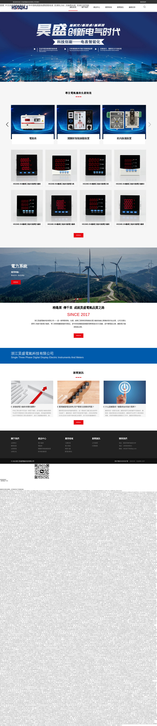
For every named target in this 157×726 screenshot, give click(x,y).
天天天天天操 (60, 660)
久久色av (154, 529)
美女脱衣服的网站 (102, 538)
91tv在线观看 (57, 575)
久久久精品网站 (73, 668)
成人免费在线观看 (49, 566)
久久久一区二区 (133, 562)
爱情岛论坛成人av (50, 638)
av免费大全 (89, 623)
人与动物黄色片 (36, 539)
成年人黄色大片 (35, 532)
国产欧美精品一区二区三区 (88, 528)
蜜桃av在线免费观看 (40, 542)
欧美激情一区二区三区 (139, 636)
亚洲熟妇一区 (62, 523)
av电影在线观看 (73, 576)
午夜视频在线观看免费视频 (101, 646)
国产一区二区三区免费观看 (116, 500)
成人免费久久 (145, 539)
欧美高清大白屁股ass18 (127, 492)
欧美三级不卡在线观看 (27, 656)
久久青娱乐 (12, 550)
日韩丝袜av (107, 725)
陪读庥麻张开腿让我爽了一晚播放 (20, 670)
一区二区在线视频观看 (141, 555)
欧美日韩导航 (25, 612)
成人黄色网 (106, 549)
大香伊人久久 (87, 555)
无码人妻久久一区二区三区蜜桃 (50, 570)
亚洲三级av (79, 515)
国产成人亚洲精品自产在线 (102, 590)
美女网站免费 (35, 646)
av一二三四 (108, 495)
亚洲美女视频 (46, 612)
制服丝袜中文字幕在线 (5, 492)
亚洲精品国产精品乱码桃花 (117, 606)
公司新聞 (95, 443)
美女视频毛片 (32, 529)
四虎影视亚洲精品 (36, 506)
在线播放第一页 (46, 689)
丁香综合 (61, 506)
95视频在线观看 (142, 708)
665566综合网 (116, 509)
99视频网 (80, 500)
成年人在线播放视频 (128, 529)
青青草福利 (61, 563)
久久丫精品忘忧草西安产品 (27, 522)
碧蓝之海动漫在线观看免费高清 (128, 723)
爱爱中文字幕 (59, 569)
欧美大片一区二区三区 (40, 668)
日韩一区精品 (35, 599)
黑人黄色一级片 (80, 606)
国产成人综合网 (16, 628)
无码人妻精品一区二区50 (148, 660)
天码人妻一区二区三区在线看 (88, 526)
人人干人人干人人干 (63, 512)
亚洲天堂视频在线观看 (125, 685)
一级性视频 (54, 553)
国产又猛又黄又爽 (38, 522)
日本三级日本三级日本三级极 (23, 596)
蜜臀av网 (147, 716)
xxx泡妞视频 (66, 508)
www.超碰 (97, 595)
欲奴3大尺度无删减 (109, 600)
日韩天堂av (28, 578)
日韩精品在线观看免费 (84, 640)
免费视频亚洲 (43, 676)
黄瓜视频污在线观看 (36, 552)
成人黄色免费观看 (119, 608)
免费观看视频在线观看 (49, 495)
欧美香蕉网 (56, 675)
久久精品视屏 (29, 620)
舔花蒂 (69, 505)
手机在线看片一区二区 (72, 635)
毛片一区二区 (14, 512)
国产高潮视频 (94, 502)
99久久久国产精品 (7, 529)
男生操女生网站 (37, 593)
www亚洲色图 (51, 586)
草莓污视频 (7, 509)
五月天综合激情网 (80, 516)
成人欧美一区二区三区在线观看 (38, 608)
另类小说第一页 (10, 532)
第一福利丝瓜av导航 (138, 583)
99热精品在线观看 (108, 583)
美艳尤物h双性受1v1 (54, 612)
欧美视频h (43, 725)
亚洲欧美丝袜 (58, 495)
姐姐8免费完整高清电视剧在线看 (91, 599)
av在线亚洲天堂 (113, 546)
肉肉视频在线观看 (81, 549)
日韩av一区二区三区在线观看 (141, 520)
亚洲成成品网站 (27, 499)
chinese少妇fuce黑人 (102, 522)
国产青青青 (125, 696)
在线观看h (133, 619)
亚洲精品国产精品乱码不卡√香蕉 (62, 526)
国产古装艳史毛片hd (79, 520)
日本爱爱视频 (63, 566)
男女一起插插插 (37, 546)
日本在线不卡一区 (5, 646)
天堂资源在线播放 (144, 609)
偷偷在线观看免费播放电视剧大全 (126, 630)
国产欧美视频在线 (109, 652)
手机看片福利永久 (27, 645)
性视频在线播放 (67, 620)
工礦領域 (68, 443)
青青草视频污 (138, 679)
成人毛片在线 (26, 638)
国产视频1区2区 (23, 576)
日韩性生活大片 (94, 522)
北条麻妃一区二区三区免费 (65, 615)
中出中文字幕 (45, 498)
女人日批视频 (111, 519)
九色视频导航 (34, 616)
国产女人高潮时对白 (95, 498)
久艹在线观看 (7, 723)
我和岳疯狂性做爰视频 (98, 583)
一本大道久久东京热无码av (115, 665)
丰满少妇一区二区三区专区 (22, 572)
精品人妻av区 (29, 682)
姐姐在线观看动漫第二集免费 (22, 518)
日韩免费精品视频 (98, 609)
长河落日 (56, 563)
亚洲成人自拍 (143, 505)
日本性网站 (10, 568)
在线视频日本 (117, 625)
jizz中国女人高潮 (57, 625)
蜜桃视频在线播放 (26, 530)
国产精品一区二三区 (42, 565)
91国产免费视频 (148, 670)
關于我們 (85, 7)
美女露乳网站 (75, 640)
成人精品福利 (89, 516)
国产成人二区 (27, 498)
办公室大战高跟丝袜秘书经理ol (24, 646)
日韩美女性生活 (50, 596)
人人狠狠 (116, 623)
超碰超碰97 (86, 503)
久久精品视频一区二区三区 (139, 513)
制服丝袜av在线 (114, 655)
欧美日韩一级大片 (54, 512)
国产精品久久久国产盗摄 (55, 520)
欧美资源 (110, 509)
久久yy (101, 549)
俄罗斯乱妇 (35, 711)
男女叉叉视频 (110, 575)
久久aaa (7, 666)
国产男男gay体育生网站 (69, 596)
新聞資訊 (120, 7)
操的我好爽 (4, 689)
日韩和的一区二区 (120, 695)
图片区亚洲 (105, 592)
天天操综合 (135, 536)
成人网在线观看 (78, 542)
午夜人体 (66, 559)
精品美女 (140, 669)
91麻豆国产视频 (115, 495)
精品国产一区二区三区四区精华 (121, 615)
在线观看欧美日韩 (48, 663)
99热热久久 (29, 520)
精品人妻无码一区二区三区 (129, 542)
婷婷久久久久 (131, 632)
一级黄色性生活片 (34, 536)
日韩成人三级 (61, 642)
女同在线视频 (20, 668)
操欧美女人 (12, 688)
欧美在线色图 (106, 609)
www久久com (80, 599)
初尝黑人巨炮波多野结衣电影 (95, 532)
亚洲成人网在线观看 (72, 702)
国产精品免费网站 (6, 512)
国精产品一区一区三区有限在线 (121, 508)
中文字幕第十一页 (43, 562)
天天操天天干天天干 (129, 515)
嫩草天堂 (152, 576)
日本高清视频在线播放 (105, 523)
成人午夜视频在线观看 (55, 532)
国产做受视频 (146, 500)
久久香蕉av (11, 659)
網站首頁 (73, 7)
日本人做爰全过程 (14, 680)
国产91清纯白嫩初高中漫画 (104, 580)
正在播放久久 (43, 506)
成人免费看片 (13, 552)
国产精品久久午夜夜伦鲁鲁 (101, 589)
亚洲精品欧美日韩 (101, 613)
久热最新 (140, 565)
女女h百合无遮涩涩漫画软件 (146, 570)
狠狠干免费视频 (142, 525)
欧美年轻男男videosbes (84, 600)
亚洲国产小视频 (117, 575)
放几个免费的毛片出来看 (58, 559)
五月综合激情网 (125, 605)
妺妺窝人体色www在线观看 (110, 593)
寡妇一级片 (39, 555)
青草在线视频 (41, 516)
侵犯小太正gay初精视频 (79, 539)
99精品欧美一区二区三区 (19, 553)
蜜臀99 (142, 633)
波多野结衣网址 (137, 635)
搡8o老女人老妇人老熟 (74, 603)
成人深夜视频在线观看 (39, 503)
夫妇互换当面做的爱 (26, 535)
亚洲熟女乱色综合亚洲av (100, 579)
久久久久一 (120, 568)
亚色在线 (78, 630)
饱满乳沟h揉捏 (136, 649)
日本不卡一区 (38, 638)
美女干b (117, 578)
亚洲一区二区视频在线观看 (30, 492)
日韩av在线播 (34, 516)
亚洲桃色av (145, 558)
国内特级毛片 (113, 512)
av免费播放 (64, 608)
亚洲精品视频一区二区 (72, 626)
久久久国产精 (28, 532)
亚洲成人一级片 (135, 538)
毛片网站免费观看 (114, 576)
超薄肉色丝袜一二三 (97, 540)
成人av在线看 (133, 603)
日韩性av (71, 543)
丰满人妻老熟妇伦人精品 (123, 539)
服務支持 (132, 7)
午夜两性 (88, 632)
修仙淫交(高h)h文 (55, 505)
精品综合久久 (137, 702)
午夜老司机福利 (65, 708)
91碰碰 (28, 605)
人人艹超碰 (60, 573)
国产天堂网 (132, 578)
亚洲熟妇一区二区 (42, 600)
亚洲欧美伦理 (52, 623)
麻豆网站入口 (79, 553)
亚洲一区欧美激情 (53, 510)
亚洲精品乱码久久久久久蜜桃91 (90, 616)
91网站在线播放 (149, 502)
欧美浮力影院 (121, 562)
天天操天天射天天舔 (109, 558)
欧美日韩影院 (64, 493)
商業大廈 (68, 449)
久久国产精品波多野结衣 (35, 568)
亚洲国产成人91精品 (6, 598)
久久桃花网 (137, 609)
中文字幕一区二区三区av (102, 619)
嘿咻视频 (29, 502)
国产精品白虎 (60, 515)
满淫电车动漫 (14, 496)
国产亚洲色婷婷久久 (68, 600)
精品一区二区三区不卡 (45, 692)
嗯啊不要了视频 (13, 579)
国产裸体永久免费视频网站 (83, 525)
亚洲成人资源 (58, 558)
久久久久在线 (72, 508)
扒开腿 (71, 495)
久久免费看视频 (117, 550)
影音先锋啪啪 (83, 669)
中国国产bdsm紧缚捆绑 (72, 682)
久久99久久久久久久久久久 (149, 599)
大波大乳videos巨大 (119, 533)
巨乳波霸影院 (125, 575)
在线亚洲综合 (15, 615)
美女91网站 (58, 722)
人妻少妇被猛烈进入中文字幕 (106, 688)
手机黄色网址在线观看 (85, 506)
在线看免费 (142, 502)
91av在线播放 (29, 513)
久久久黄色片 (94, 518)
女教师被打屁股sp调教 (27, 676)
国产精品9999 (84, 698)
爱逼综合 (19, 618)
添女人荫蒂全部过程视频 (73, 643)
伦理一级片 (119, 512)
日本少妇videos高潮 (134, 643)
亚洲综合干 (119, 590)
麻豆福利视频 (47, 505)
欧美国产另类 (50, 506)
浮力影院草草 (108, 610)
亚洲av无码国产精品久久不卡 (91, 519)
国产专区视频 (85, 538)
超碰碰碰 (75, 649)
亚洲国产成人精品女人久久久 (37, 566)
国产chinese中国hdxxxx (68, 573)
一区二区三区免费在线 (137, 523)
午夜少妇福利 (94, 505)
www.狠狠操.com (4, 505)
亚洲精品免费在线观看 (24, 586)
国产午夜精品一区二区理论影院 (147, 582)
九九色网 (32, 638)
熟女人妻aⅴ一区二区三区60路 (21, 523)
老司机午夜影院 (53, 669)
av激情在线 (64, 625)
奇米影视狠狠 (84, 688)
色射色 (67, 668)
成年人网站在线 (110, 603)
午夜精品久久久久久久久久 (117, 515)
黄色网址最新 (71, 498)
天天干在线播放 (147, 578)
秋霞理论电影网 (127, 701)
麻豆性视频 (106, 546)
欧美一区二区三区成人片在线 (93, 575)
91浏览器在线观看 (23, 583)
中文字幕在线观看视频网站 (121, 632)
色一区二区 (71, 711)
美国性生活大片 (149, 592)
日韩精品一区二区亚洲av (80, 573)
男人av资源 (43, 680)
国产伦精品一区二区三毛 (116, 496)
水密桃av (47, 503)
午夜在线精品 (82, 615)
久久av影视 (114, 660)
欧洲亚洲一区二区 (124, 509)
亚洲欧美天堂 (67, 676)
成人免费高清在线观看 (81, 548)
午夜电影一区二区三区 (91, 642)
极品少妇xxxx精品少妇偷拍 (60, 518)
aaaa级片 (35, 508)
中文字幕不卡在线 (30, 619)
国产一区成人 (96, 695)
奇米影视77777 (34, 642)
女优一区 (94, 690)
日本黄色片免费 (61, 595)
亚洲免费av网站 (81, 673)
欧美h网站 (117, 519)
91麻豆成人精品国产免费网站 (137, 559)
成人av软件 (135, 525)
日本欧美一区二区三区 (88, 542)
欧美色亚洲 (114, 528)
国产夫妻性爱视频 (75, 535)
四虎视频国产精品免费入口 (114, 518)
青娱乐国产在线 (90, 499)
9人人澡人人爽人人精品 (44, 660)
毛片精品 (106, 642)
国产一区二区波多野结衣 (134, 519)
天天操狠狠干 (66, 613)
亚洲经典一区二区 (144, 642)
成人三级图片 (113, 590)
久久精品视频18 (28, 573)
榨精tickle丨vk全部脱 (77, 528)
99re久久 (24, 649)
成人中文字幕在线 (113, 529)
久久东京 (29, 592)
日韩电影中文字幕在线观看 (52, 542)
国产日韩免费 (104, 570)
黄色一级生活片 (151, 646)
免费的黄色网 (87, 663)
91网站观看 (23, 682)
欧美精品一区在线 (139, 618)
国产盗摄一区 (103, 526)
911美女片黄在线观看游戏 (17, 723)
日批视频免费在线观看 (145, 550)
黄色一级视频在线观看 (142, 603)
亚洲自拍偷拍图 (134, 639)
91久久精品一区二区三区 (86, 566)
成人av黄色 (119, 650)
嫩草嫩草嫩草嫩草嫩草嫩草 (8, 538)
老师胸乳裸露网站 (144, 680)
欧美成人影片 (89, 549)
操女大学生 (108, 660)
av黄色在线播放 (3, 539)
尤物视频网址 (130, 693)
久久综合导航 (106, 576)
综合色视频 (86, 718)
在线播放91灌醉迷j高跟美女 (56, 522)
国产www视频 (130, 553)
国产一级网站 (18, 533)
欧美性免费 (2, 520)
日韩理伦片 (148, 513)
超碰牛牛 (91, 539)
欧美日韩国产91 (19, 503)
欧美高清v (140, 709)
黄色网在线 (106, 630)
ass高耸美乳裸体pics (96, 570)
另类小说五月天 (19, 505)
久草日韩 (9, 495)
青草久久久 (129, 669)
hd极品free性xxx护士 (72, 518)
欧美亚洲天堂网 (137, 498)
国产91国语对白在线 (146, 589)
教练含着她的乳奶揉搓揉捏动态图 (8, 619)
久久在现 (84, 609)
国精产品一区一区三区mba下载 (115, 570)
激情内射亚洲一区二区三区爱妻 (31, 679)
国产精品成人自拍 (8, 546)
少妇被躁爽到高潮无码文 (127, 719)
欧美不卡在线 (40, 505)
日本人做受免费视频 (98, 576)
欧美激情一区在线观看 (149, 546)
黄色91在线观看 (87, 570)
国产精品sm (69, 570)
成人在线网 (135, 565)
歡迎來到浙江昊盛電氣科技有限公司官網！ (26, 2)
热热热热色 (16, 540)
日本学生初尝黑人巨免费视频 (53, 493)
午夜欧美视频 (49, 579)
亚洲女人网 (120, 529)
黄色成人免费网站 (89, 705)
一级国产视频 (50, 575)
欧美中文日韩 (65, 503)
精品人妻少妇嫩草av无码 (55, 503)
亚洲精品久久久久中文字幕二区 (96, 633)
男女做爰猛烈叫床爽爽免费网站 (13, 520)
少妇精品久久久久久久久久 (95, 658)
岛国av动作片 (100, 642)
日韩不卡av (148, 629)
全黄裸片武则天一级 (66, 696)
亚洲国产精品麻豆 (9, 530)
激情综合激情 (63, 612)
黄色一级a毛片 (110, 625)
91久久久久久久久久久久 (90, 605)
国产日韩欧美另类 (55, 535)
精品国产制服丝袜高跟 (103, 665)
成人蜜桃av (82, 536)
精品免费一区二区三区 (106, 545)
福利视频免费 (65, 636)
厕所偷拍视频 (30, 649)
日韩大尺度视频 (41, 526)
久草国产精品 (72, 590)
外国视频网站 (40, 495)
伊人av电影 (138, 512)
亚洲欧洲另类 (91, 579)
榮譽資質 (14, 446)
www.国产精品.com (39, 675)
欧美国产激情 (147, 495)
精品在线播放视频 (52, 562)
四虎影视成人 (109, 568)
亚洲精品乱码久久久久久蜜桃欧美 (45, 492)
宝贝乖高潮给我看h (133, 678)
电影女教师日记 (102, 525)
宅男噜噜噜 (149, 662)
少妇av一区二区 (103, 666)
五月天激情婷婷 (65, 519)
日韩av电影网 (44, 686)
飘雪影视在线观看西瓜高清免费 (26, 549)
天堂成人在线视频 (88, 719)
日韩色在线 (78, 596)
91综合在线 (54, 725)
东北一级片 (119, 503)
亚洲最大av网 (54, 582)
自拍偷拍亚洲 (47, 655)
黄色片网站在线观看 (70, 666)
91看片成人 (39, 498)
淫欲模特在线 (9, 670)
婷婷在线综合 (12, 643)
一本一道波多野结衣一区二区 (130, 592)
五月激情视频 (113, 635)
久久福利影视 (77, 648)
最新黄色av (60, 510)
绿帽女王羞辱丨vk (123, 609)
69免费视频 (84, 552)
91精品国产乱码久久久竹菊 (62, 552)
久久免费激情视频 (24, 712)
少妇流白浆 (57, 599)
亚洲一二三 (27, 588)
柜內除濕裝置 (42, 451)
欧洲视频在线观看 (150, 566)
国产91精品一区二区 (143, 508)
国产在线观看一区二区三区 (72, 619)
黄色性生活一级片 (101, 495)
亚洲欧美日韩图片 (91, 572)
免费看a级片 (154, 573)
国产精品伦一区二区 (126, 563)
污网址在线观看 (52, 572)
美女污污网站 (146, 543)
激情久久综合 (46, 555)
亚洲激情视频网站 (63, 542)
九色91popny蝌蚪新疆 (74, 560)
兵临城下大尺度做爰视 (16, 509)
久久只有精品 (145, 512)
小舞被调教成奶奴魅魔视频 (111, 510)
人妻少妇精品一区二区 (20, 550)
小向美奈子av (114, 670)
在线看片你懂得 (153, 500)
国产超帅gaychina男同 (89, 595)
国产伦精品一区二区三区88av (49, 496)
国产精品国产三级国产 (29, 668)
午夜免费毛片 (15, 543)
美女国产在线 (28, 683)
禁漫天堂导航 (107, 556)
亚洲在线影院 (67, 506)
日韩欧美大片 (141, 639)
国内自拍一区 (79, 533)
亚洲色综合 (25, 650)
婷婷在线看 (13, 618)
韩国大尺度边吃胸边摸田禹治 (143, 715)
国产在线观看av (16, 632)
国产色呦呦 (148, 510)
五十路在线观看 (76, 680)
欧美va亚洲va (73, 563)
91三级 (12, 610)
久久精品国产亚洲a (32, 589)
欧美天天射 (36, 613)
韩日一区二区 (145, 532)
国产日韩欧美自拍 (76, 679)
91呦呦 (12, 523)
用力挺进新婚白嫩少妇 (110, 535)
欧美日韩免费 (62, 545)
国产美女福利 (82, 619)
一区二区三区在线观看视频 (9, 660)
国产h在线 (127, 562)
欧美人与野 (52, 603)
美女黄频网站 (153, 495)
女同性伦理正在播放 (141, 619)
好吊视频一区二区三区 (127, 663)
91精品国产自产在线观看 (10, 559)
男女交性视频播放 (126, 698)
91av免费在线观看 (32, 606)
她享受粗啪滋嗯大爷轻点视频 (63, 623)
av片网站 (16, 576)
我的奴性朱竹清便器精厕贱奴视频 (126, 543)
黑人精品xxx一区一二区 (27, 546)
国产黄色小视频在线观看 (48, 666)
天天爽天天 (65, 670)
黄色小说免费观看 (49, 675)
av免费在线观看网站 (44, 532)
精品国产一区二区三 (115, 532)
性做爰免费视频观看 (81, 580)
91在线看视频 (21, 666)
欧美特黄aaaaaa (99, 675)
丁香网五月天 (70, 703)
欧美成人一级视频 (145, 576)
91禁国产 (13, 686)
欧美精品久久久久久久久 (131, 623)
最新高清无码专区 (78, 579)
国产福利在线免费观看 (57, 516)
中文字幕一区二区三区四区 (146, 516)
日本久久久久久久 (30, 705)
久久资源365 (125, 646)
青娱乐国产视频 (7, 493)
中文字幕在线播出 (120, 679)
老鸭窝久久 (68, 639)
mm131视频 (127, 616)
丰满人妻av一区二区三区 (36, 580)
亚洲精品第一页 (126, 622)
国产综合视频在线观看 (70, 533)
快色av (87, 539)
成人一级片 (49, 680)
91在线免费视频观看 (138, 596)
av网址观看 (14, 599)
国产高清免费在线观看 (113, 649)
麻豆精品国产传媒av (57, 528)
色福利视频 (44, 515)
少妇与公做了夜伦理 (111, 676)
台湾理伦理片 (103, 575)
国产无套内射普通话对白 (56, 543)
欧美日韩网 (99, 683)
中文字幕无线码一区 (16, 605)
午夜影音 (144, 705)
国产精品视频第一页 (90, 686)
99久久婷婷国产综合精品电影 (127, 520)
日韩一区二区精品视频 (57, 546)
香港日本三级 (55, 545)
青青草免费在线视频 (126, 675)
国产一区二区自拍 (76, 685)
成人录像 (129, 709)
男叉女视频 (101, 563)
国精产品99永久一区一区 (128, 585)
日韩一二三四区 (70, 572)
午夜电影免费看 (143, 499)
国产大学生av (85, 712)
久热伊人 (101, 650)
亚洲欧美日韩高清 (108, 516)
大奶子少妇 (101, 552)
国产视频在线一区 (142, 503)
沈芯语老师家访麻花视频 (45, 569)
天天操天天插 (126, 716)
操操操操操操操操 (117, 492)
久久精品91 (117, 582)
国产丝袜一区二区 (20, 528)
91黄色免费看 (16, 570)
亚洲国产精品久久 (142, 535)
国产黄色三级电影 (79, 618)
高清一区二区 (123, 705)
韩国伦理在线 (124, 706)
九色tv (21, 558)
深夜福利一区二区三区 (62, 496)
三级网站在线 (151, 533)
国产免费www (151, 508)
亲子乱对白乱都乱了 (79, 562)
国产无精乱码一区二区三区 (134, 672)
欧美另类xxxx (92, 543)
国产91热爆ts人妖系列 (128, 721)
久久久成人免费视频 (52, 515)
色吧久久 (64, 682)
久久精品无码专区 (75, 545)
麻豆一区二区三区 (88, 509)
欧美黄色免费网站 (115, 556)
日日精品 (100, 519)
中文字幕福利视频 (128, 568)
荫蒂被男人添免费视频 (8, 553)
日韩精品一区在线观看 (79, 513)
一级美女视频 (37, 722)
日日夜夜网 (34, 600)
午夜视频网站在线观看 (29, 723)
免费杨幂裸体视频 (73, 503)
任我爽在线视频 (7, 543)
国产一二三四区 (11, 503)
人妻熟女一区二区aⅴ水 (9, 518)
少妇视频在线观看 (37, 545)
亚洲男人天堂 (17, 675)
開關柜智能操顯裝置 (44, 449)
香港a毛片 (100, 636)
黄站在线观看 (93, 582)
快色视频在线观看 (77, 585)
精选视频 (21, 679)
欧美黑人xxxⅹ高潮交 (85, 648)
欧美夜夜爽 (117, 723)
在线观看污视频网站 (63, 706)
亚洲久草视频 (90, 559)
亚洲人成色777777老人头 (63, 590)
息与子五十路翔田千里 (82, 702)
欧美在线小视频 (53, 498)
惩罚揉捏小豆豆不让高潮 (109, 578)
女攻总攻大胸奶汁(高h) (118, 658)
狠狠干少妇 (86, 510)
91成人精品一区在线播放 (25, 695)
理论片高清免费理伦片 (112, 565)
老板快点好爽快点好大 (95, 643)
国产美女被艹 (95, 713)
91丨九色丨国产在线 (147, 692)
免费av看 (29, 552)
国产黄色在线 (126, 540)
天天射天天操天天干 (151, 503)
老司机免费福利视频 (115, 520)
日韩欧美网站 (135, 533)
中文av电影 (124, 692)
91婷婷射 (142, 616)
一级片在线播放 (140, 518)
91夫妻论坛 (7, 513)
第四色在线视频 (132, 646)
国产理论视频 (87, 505)
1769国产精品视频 (91, 706)
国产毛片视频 (113, 650)
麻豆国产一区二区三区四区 (141, 586)
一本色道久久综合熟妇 (54, 639)
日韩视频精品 (12, 656)
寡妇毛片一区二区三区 (133, 499)
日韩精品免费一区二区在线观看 (115, 493)
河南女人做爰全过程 (11, 665)
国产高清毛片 (77, 586)
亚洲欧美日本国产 (153, 645)
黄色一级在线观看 (125, 532)
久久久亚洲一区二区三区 (70, 515)
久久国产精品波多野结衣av (79, 496)
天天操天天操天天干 (77, 540)
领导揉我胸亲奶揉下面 (134, 509)
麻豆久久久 (127, 633)
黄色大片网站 (31, 496)
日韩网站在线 (51, 599)
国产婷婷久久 (112, 679)
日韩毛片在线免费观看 (148, 565)
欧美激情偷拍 (150, 656)
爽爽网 (23, 555)
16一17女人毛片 (104, 493)
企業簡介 (14, 443)
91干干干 (59, 572)
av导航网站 (84, 670)
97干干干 (97, 659)
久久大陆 (138, 569)
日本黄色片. (94, 655)
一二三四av (110, 566)
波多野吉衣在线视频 (100, 528)
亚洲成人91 (18, 623)
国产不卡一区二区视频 (52, 676)
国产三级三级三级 (59, 712)
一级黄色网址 (108, 638)
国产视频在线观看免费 (92, 573)
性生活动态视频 (128, 525)
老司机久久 (39, 583)
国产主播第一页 (132, 715)
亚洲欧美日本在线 (121, 528)
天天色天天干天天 (148, 542)
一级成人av (135, 695)
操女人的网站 (80, 522)
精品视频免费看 (132, 518)
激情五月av (124, 503)
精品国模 (109, 579)
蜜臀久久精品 (74, 582)
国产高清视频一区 (18, 658)
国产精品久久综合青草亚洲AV (47, 652)
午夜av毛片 (140, 718)
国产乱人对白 (100, 516)
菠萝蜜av (132, 605)
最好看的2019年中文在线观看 (138, 613)
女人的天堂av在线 (56, 602)
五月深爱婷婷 (66, 548)
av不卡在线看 (12, 602)
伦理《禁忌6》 (87, 520)
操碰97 (61, 525)
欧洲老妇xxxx (101, 615)
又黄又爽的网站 (112, 619)
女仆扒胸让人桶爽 (132, 580)
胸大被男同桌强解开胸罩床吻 (78, 546)
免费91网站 (105, 663)
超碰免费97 (149, 705)
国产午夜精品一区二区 (112, 562)
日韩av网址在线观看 (5, 496)
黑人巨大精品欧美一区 (99, 499)
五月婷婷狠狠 (95, 606)
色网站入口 (59, 648)
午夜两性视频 (118, 675)
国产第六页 (152, 609)
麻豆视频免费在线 (109, 615)
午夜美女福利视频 (47, 535)
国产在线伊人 (86, 620)
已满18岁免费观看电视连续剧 (7, 701)
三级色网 (97, 526)
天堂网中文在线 (65, 495)
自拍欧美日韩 (8, 615)
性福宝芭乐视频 (15, 529)
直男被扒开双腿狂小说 (63, 553)
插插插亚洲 (21, 652)
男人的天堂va (77, 705)
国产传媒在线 (104, 643)
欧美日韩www (12, 542)
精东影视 (84, 708)
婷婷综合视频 (63, 675)
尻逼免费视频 (122, 626)
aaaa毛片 (125, 498)
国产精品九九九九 (75, 652)
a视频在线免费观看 (28, 706)
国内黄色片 (120, 640)
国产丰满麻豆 (30, 715)
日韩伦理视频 (42, 646)
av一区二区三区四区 (114, 552)
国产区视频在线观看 (47, 580)
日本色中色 (128, 593)
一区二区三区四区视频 (103, 505)
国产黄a (7, 656)
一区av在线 (109, 721)
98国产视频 (118, 569)
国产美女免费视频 (101, 703)
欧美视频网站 (131, 609)
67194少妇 (146, 596)
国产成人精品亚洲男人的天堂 (70, 525)
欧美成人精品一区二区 (89, 588)
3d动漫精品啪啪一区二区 (8, 545)
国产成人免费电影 (65, 549)
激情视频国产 (42, 630)
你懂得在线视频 (3, 576)
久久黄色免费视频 (92, 626)
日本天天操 (130, 660)
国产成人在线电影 (123, 708)
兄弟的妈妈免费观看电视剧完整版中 (94, 536)
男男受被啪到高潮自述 (17, 493)
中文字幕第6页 (20, 722)
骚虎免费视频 (16, 603)
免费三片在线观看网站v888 (46, 525)
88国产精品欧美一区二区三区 (66, 539)
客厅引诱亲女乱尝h (108, 680)
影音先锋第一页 (36, 520)
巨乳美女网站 (101, 502)
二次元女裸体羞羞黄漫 (124, 648)
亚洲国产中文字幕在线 (115, 513)
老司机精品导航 (60, 562)
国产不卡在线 (94, 562)
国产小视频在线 (138, 543)
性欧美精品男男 (44, 658)
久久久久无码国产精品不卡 (132, 502)
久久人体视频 (41, 616)
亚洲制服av (51, 605)
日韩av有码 (46, 512)
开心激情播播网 (145, 635)
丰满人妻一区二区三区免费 (37, 528)
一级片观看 (10, 539)
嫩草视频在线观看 (138, 553)
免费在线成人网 (127, 522)
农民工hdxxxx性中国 (60, 565)
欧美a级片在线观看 (69, 579)
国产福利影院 (34, 578)
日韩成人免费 (54, 622)
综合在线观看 (114, 669)
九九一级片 (154, 589)
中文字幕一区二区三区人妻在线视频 (103, 586)
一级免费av (86, 522)
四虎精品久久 (53, 660)
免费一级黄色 (60, 685)
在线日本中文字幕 (114, 609)
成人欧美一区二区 (144, 538)
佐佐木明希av (119, 498)
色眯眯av (101, 546)
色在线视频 (106, 650)
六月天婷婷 (48, 725)
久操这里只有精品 (142, 678)
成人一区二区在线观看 (107, 658)
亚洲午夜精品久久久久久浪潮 (115, 663)
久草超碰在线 (27, 500)
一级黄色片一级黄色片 (89, 589)
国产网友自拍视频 (30, 675)
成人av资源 (75, 695)
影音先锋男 (137, 633)
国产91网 (39, 605)
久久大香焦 (47, 582)
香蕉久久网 (124, 580)
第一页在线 (100, 506)
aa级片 (151, 649)
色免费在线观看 (3, 600)
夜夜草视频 (100, 573)
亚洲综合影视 (94, 506)
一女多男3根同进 (89, 568)
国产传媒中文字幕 (72, 713)
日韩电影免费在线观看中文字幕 (16, 515)
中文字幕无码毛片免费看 (95, 503)
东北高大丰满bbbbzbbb (118, 583)
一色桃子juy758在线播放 (66, 532)
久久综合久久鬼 (23, 589)
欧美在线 (145, 709)
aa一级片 (54, 500)
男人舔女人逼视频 (102, 562)
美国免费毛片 (43, 575)
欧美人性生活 (45, 628)
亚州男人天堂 (123, 502)
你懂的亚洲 (6, 499)
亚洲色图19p (94, 632)
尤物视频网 (99, 530)
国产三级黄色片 (94, 525)
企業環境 (14, 449)
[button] (12, 75)
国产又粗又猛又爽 (16, 555)
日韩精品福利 (108, 711)
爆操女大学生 (14, 696)
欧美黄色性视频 (94, 563)
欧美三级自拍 (59, 548)
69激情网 (48, 540)
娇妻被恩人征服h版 (9, 658)
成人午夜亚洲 (94, 639)
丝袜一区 (85, 512)
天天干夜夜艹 (15, 606)
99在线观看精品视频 (32, 526)
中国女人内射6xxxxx (68, 712)
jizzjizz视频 (67, 563)
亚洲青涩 (53, 549)
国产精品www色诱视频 (137, 506)
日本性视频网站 (144, 519)
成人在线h (130, 659)
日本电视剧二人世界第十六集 (63, 698)
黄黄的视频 (5, 548)
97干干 (82, 495)
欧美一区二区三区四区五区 (107, 550)
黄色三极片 (150, 560)
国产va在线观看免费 (55, 540)
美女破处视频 (63, 646)
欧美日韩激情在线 (118, 558)
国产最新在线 (92, 492)
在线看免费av (20, 706)
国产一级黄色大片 (26, 533)
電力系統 (68, 446)
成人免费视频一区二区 (103, 692)
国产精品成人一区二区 (73, 625)
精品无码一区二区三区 (136, 545)
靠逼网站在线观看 (135, 496)
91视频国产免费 (32, 633)
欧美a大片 (81, 595)
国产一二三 (62, 639)
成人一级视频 (85, 532)
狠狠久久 (143, 510)
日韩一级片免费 (100, 500)
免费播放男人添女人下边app (58, 502)
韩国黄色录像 (90, 609)
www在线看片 (14, 556)
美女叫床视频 (139, 646)
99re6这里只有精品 (8, 663)
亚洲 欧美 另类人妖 (44, 598)
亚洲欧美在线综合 (74, 715)
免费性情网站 (141, 696)
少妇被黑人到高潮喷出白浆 (119, 612)
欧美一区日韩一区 (54, 499)
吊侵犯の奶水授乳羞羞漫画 (79, 642)
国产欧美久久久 (66, 609)
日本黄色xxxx (20, 498)
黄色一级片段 (50, 563)
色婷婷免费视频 (152, 538)
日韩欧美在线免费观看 (9, 560)
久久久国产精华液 (47, 500)
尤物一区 (56, 506)
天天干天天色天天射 (4, 558)
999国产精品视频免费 (101, 690)
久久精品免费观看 (127, 538)
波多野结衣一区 (137, 492)
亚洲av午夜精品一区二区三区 (47, 538)
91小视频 (40, 500)
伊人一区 (4, 620)
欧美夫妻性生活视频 (99, 539)
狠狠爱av (128, 629)
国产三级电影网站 (101, 626)
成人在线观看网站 (9, 573)
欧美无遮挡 (112, 498)
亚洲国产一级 (46, 522)
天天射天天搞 (74, 725)
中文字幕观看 (137, 529)
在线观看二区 (123, 702)
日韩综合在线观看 (36, 636)
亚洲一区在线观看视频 (65, 535)
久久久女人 (154, 556)
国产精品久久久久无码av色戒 (35, 612)
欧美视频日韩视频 (125, 639)
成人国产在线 (26, 493)
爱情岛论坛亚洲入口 (33, 523)
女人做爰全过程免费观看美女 (139, 563)
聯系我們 (143, 2)
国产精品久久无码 (37, 715)
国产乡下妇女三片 (119, 522)
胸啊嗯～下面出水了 (110, 559)
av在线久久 (38, 563)
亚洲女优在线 (67, 638)
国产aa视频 (137, 703)
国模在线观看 (6, 565)
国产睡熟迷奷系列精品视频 (12, 526)
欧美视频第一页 (8, 570)
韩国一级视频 (128, 722)
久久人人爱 (36, 562)
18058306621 (127, 446)
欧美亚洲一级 (135, 598)
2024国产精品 (128, 506)
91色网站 (51, 708)
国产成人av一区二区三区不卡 (28, 688)
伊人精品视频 (51, 686)
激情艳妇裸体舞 (152, 548)
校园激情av (80, 503)
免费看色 (44, 576)
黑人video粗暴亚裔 (53, 629)
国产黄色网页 (85, 633)
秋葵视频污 (59, 699)
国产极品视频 (111, 522)
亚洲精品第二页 (70, 612)
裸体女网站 (123, 536)
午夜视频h (12, 510)
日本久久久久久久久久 (8, 516)
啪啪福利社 (42, 579)
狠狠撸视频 (75, 568)
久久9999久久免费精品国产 (82, 508)
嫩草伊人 (59, 662)
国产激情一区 (106, 536)
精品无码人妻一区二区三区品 (89, 653)
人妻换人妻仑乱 (140, 580)
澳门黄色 (81, 558)
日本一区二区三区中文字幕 (10, 498)
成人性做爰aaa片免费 (5, 556)
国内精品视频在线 (102, 639)
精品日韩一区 (90, 593)
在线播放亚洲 (150, 540)
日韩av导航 (124, 665)
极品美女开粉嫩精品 (37, 595)
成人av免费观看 (11, 600)
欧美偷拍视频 (104, 649)
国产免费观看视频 (125, 618)
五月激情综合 (24, 659)
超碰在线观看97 (146, 573)
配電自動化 (68, 451)
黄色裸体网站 (112, 505)
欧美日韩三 (108, 706)
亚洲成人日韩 (82, 623)
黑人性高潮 (65, 713)
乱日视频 (134, 682)
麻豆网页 (26, 515)
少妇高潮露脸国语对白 (85, 502)
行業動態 (95, 446)
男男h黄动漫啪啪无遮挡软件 (26, 570)
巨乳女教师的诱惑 (24, 529)
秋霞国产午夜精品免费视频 (17, 566)
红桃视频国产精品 (140, 542)
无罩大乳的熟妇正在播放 (117, 523)
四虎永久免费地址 (48, 528)
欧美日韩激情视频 (140, 590)
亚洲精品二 (73, 548)
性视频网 (16, 616)
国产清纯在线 (87, 518)
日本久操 (117, 648)
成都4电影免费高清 (104, 498)
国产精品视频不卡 (121, 596)
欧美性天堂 (151, 532)
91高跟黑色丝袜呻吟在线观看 (96, 529)
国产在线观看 (43, 585)
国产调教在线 (17, 698)
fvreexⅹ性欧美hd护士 (43, 578)
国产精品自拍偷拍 (71, 588)
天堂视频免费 (49, 625)
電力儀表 (41, 443)
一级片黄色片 (144, 702)
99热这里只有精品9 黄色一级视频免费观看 (144, 493)
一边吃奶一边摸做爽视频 (101, 543)
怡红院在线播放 (99, 533)
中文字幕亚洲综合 (97, 645)
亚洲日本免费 (82, 695)
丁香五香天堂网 (141, 592)
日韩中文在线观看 (26, 608)
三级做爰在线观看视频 (81, 559)
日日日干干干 (86, 529)
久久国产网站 (90, 662)
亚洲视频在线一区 (17, 535)
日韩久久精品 (144, 719)
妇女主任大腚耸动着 (144, 575)
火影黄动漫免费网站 (12, 590)
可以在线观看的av (75, 502)
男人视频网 (118, 646)
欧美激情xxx (74, 575)
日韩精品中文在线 (17, 546)
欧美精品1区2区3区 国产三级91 (75, 589)
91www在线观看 (9, 540)
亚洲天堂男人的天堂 (69, 499)
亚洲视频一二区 (43, 645)
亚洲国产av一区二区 (91, 619)
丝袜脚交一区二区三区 (9, 630)
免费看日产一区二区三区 (86, 645)
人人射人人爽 (73, 522)
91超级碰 (73, 555)
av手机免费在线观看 (36, 695)
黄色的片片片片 (82, 602)
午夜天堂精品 (136, 568)
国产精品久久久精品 (126, 686)
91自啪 (63, 558)
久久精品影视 (106, 512)
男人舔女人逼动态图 (28, 503)
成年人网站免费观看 (132, 503)
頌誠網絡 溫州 (140, 461)
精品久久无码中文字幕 (62, 498)
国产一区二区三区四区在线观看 (37, 588)
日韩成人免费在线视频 (65, 555)
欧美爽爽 (34, 648)
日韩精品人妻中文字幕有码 (37, 533)
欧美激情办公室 (131, 638)
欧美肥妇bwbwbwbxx (103, 518)
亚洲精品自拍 (21, 578)
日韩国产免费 (109, 716)
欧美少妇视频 (40, 510)
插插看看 (104, 645)
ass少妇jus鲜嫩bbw (43, 590)
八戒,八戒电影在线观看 (18, 569)
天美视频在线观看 (4, 643)
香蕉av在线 (67, 660)
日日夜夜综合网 (48, 516)
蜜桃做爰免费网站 (66, 688)
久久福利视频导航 (86, 693)
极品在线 (118, 505)
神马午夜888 (34, 699)
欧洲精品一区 (96, 549)
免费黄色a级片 (72, 593)
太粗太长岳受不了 (45, 520)
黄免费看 (70, 695)
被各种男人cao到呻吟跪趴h (91, 546)
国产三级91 (74, 505)
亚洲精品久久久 (34, 590)
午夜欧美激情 (86, 608)
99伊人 (82, 705)
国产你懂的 (52, 715)
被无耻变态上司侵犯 (27, 585)
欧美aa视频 (43, 539)
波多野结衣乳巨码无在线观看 (147, 608)
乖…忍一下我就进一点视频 (77, 509)
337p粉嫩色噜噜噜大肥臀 (9, 572)
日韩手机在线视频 (52, 723)
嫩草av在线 (138, 638)
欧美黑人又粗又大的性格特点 (127, 582)
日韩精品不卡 (124, 518)
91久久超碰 (131, 575)
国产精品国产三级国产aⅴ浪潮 (112, 598)
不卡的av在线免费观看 (147, 545)
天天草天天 (18, 643)
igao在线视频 (60, 560)
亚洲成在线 (136, 628)
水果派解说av (132, 566)
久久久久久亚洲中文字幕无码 (75, 655)
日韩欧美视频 (103, 565)
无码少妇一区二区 (128, 526)
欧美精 (131, 628)
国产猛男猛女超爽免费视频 (25, 540)
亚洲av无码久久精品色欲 (96, 608)
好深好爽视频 (14, 711)
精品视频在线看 (139, 578)
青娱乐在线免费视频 (121, 629)
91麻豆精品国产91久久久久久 (33, 538)
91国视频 (34, 555)
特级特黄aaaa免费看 (139, 670)
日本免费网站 (123, 553)
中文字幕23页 (122, 495)
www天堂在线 (21, 512)
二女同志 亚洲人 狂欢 (14, 635)
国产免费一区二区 (108, 633)
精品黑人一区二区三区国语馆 (18, 495)
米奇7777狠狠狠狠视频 (61, 556)
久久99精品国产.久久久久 (80, 572)
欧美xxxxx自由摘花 (72, 493)
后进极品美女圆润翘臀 (57, 609)
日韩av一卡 (151, 676)
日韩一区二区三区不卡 (113, 666)
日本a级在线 (65, 520)
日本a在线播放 (86, 553)
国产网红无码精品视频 (37, 535)
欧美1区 (48, 685)
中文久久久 (145, 506)
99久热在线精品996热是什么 (141, 585)
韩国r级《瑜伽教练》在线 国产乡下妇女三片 (28, 556)
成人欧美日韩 (126, 603)
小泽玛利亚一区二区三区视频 (42, 688)
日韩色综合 (87, 582)
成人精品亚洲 (84, 586)
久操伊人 (86, 543)
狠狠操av (106, 552)
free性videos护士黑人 (78, 570)
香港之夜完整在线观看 (53, 635)
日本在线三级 (19, 585)
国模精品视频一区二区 (83, 682)
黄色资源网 (91, 646)
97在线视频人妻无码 (9, 608)
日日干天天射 (91, 586)
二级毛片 (13, 513)
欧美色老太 (147, 639)
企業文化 (14, 451)
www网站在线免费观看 (99, 629)
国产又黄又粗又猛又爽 (39, 549)
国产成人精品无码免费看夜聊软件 (112, 702)
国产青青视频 (148, 636)
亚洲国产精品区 (140, 685)
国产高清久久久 (32, 583)
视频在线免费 (80, 505)
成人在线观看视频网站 (59, 721)
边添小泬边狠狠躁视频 (19, 568)
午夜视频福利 (34, 500)
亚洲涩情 (12, 699)
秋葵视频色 (56, 525)
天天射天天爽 (38, 496)
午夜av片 (2, 615)
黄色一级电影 (144, 722)
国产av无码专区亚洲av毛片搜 (63, 500)
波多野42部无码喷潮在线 (137, 546)
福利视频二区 (68, 583)
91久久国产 (7, 672)
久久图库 (154, 555)
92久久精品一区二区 (138, 495)
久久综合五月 (114, 616)
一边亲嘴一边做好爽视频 (119, 688)
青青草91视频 (19, 600)
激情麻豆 (94, 556)
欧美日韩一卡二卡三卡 (118, 516)
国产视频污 (150, 719)
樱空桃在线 (151, 679)
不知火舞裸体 (93, 569)
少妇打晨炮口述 (146, 723)
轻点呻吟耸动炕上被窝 (73, 608)
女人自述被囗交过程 (116, 545)
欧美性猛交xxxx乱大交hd (115, 686)
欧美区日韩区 (89, 695)
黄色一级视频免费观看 (48, 518)
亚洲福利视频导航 (27, 636)
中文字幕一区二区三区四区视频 (60, 663)
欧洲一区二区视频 (85, 498)
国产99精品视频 (151, 499)
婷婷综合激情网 (63, 505)
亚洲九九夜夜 (128, 533)
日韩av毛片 (80, 563)
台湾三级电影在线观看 (100, 660)
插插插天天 (91, 698)
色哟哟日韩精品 (50, 530)
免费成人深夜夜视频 (21, 595)
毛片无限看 (41, 536)
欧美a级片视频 (26, 525)
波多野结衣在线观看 (126, 550)
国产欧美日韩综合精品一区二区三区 (104, 492)
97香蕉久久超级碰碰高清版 (108, 608)
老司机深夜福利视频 (57, 670)
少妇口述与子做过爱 (54, 555)
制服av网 (151, 682)
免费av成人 (151, 650)
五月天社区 (116, 685)
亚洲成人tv (81, 568)
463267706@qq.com (129, 449)
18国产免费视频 (132, 615)
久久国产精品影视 (80, 590)
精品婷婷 (33, 499)
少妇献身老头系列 (135, 616)
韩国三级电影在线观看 (28, 658)
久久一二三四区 (17, 649)
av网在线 (113, 610)
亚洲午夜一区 (71, 542)
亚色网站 (148, 721)
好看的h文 (13, 506)
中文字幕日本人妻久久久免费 (49, 519)
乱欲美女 (128, 666)
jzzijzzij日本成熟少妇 (84, 643)
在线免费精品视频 (7, 555)
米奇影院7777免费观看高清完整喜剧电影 (39, 672)
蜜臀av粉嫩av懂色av (43, 708)
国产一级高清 (34, 709)
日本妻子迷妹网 (86, 515)
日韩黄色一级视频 (36, 653)
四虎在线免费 (143, 595)
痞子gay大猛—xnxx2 (49, 513)
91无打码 (120, 565)
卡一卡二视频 (43, 596)
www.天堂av (49, 646)
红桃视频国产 (73, 549)
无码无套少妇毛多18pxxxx (145, 628)
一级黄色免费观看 (29, 512)
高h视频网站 (27, 702)
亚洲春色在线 (62, 653)
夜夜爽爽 (72, 605)
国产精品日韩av (107, 515)
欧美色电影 (32, 493)
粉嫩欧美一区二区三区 (129, 493)
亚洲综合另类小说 (148, 583)
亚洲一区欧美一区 (108, 539)
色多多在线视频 (108, 542)
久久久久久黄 (118, 559)
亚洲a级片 (131, 635)
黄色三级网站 (122, 552)
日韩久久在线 (66, 522)
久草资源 (140, 548)
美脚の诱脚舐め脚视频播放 (93, 523)
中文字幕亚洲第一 (43, 642)
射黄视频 (94, 495)
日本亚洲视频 (45, 589)
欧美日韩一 (78, 498)
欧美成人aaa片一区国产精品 (16, 499)
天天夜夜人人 (72, 672)
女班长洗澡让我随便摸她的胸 (52, 711)
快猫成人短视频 (72, 670)
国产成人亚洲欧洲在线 (116, 580)
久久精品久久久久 (126, 496)
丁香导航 (39, 633)
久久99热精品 (53, 709)
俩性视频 (81, 608)
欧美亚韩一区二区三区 (9, 690)
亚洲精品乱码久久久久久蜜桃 (26, 519)
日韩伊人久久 (74, 692)
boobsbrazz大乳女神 (117, 542)
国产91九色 (130, 498)
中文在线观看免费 (147, 600)
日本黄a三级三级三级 (47, 573)
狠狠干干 (66, 618)
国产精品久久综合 (4, 549)
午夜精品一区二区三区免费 (90, 683)
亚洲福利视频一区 (10, 536)
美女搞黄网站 (128, 695)
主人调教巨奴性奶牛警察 (58, 579)
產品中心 (96, 7)
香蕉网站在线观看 (18, 715)
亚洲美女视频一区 (133, 508)
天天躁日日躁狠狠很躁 (147, 492)
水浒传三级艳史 (53, 598)
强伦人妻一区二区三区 (68, 513)
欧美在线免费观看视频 (41, 493)
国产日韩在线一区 (127, 613)
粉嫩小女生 (88, 496)
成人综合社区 (13, 668)
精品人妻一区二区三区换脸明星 (18, 508)
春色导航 (100, 592)
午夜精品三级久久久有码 (46, 559)
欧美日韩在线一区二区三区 (21, 510)
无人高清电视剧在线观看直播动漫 (107, 620)
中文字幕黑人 (152, 512)
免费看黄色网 (27, 566)
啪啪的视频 (96, 698)
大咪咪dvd (79, 633)
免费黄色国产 (45, 552)
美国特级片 (71, 520)
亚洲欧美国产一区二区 (6, 502)
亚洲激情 (3, 592)
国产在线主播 (25, 509)
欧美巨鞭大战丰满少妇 (74, 536)
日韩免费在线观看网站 (57, 550)
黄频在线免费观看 (122, 669)
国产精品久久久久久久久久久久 (95, 512)
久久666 (19, 552)
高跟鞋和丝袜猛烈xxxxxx (117, 538)
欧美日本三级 (97, 545)
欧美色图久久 (8, 519)
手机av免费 (44, 563)
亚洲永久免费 (106, 496)
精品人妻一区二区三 (87, 540)
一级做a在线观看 (7, 508)
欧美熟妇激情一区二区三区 (53, 539)
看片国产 (2, 530)
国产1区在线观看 (130, 572)
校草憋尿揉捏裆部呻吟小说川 (126, 649)
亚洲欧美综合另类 (37, 570)
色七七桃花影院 (115, 502)
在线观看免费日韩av (9, 609)
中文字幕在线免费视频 (146, 529)
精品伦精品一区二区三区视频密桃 (63, 529)
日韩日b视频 (5, 588)
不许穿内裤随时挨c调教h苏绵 (64, 578)
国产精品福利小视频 (25, 642)
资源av (116, 543)
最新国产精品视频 (105, 503)
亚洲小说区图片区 (128, 595)
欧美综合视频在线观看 (108, 508)
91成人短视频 (141, 530)
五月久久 (70, 496)
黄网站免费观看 (135, 550)
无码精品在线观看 (44, 572)
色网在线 (93, 675)
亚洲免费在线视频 (57, 688)
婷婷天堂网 (6, 579)
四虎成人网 (45, 629)
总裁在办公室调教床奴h (116, 699)
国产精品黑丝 (136, 595)
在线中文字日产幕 (118, 659)
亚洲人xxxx (44, 718)
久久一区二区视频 (143, 528)
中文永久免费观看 (68, 510)
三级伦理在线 (88, 495)
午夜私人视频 (111, 632)
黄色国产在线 (101, 610)
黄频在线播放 (106, 513)
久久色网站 (107, 670)
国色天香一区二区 (127, 523)
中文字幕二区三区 (43, 599)
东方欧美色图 (152, 618)
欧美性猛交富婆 (126, 559)
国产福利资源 (111, 693)
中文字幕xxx (102, 606)
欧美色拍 (76, 602)
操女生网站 (80, 683)
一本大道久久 (65, 593)
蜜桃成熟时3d (13, 622)
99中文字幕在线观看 (38, 512)
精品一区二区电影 (33, 716)
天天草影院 (7, 523)
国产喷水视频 (117, 548)
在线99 (39, 589)
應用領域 (108, 7)
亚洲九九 (80, 583)
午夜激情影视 (29, 539)
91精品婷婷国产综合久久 (20, 539)
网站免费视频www (26, 580)
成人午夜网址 (74, 638)
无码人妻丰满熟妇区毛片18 (129, 500)
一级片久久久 (29, 543)
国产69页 (104, 676)
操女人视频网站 (89, 672)
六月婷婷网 (33, 498)
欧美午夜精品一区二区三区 (112, 626)
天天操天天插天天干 (92, 610)
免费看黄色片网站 (95, 493)
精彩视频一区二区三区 (31, 495)
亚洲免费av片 (59, 613)
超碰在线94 (20, 500)
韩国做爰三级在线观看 (115, 536)
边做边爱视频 (138, 605)
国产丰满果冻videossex (145, 496)
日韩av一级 (49, 502)
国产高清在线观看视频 (69, 550)
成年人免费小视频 (102, 603)
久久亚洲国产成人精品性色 (114, 692)
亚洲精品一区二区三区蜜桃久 (45, 632)
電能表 (40, 446)
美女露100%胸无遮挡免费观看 (80, 523)
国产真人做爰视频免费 (47, 615)
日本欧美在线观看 (48, 665)
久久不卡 (8, 566)
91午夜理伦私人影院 (46, 633)
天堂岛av (154, 655)
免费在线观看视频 (109, 618)
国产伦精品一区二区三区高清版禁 (38, 530)
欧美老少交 (27, 516)
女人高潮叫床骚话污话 (109, 533)
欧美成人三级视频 (120, 689)
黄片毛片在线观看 (62, 703)
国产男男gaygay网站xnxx (14, 582)
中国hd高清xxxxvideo (43, 673)
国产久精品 (97, 622)
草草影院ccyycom (23, 526)
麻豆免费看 (79, 708)
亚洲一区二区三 (96, 666)
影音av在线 (30, 629)
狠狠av (24, 715)
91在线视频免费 (19, 660)
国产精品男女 (115, 499)
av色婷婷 (125, 659)
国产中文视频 (148, 685)
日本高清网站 (13, 708)
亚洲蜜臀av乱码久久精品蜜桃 (73, 492)
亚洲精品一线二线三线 (99, 542)
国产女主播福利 (67, 685)
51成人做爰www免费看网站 (42, 499)
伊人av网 (68, 502)
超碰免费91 (57, 530)
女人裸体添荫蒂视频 (132, 645)
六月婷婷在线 (99, 612)
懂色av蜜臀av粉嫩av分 (141, 656)
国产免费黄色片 (72, 553)
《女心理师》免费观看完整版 (141, 515)
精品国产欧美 (82, 632)
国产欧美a (121, 722)
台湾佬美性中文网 (68, 585)
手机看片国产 (147, 556)
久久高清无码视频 (84, 492)
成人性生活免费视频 (19, 532)
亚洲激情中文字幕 (87, 556)
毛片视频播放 (124, 505)
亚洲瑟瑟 (94, 685)
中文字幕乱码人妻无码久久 (134, 576)
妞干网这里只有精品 (108, 506)
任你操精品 (11, 533)
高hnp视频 (68, 545)
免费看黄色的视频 (135, 549)
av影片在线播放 (126, 650)
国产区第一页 (139, 500)
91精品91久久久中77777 (26, 582)
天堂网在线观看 (74, 613)
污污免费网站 (24, 628)
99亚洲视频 (133, 629)
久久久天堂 (117, 693)
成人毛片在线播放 (54, 533)
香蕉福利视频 (136, 626)
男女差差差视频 (57, 708)
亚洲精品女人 (145, 679)
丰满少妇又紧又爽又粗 (102, 632)
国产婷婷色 (103, 568)
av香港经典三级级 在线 (121, 610)
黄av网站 (115, 568)
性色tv (124, 558)
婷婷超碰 (105, 519)
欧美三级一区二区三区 (28, 686)
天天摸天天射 (73, 708)
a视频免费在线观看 (116, 605)
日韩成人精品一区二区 (115, 599)
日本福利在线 (120, 526)
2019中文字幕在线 (131, 555)
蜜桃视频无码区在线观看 (122, 656)
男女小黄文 (62, 492)
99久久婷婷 (80, 576)
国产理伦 (140, 600)
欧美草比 (147, 683)
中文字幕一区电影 (121, 572)
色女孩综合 (23, 520)
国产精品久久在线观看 (72, 673)
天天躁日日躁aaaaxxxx (128, 636)
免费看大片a (47, 533)
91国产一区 (29, 630)
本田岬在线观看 (30, 640)
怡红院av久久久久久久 (119, 506)
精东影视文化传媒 (39, 618)
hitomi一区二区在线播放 (44, 662)
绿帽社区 (130, 513)
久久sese (66, 560)
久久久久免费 (153, 575)
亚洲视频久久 (30, 508)
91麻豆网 (93, 648)
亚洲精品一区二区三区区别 (17, 492)
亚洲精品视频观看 (67, 528)
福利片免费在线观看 (79, 543)
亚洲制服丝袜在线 (57, 536)
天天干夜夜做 (150, 593)
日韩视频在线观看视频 (80, 723)
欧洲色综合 (11, 548)
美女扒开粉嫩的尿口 (101, 605)
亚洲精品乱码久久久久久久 (123, 683)
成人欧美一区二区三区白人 (95, 712)
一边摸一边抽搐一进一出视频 (35, 509)
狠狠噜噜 (119, 635)
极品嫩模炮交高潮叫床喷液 (35, 685)
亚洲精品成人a (45, 583)
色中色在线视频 (21, 655)
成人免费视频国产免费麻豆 (43, 606)
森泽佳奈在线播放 (32, 510)
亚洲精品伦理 (122, 666)
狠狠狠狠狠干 (106, 708)
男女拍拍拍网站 (135, 522)
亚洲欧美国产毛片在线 (141, 540)
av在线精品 (79, 693)
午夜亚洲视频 (88, 513)
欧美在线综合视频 (58, 513)
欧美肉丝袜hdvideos (147, 630)
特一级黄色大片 (144, 560)
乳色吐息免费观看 (37, 519)
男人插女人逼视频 (75, 506)
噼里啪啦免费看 (77, 495)
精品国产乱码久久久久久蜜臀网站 (134, 558)
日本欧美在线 (153, 673)
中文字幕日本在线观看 (38, 620)
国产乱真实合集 (31, 659)
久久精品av (61, 499)
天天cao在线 (16, 583)
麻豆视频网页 (34, 673)
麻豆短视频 (8, 692)
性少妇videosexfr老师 (129, 606)
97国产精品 (113, 503)
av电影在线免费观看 (35, 525)
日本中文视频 (150, 588)
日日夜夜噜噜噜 (77, 538)
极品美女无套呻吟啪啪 (9, 636)
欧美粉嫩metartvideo (43, 556)
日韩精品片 (91, 622)
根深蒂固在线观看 (152, 603)
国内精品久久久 (55, 649)
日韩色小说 (48, 608)
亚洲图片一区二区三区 (7, 642)
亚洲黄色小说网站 (139, 556)
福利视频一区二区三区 (132, 600)
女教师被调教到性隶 (43, 679)
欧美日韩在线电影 (64, 606)
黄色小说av (61, 533)
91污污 (47, 613)
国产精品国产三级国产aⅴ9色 (38, 540)
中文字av (4, 633)
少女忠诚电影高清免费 (118, 573)
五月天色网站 (92, 612)
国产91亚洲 (145, 548)
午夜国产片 (7, 696)
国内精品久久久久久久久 (29, 718)
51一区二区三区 (121, 525)
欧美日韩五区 (127, 516)
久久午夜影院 (137, 602)
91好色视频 (71, 618)
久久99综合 (84, 709)
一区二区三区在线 (130, 556)
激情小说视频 (141, 562)
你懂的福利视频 (91, 659)
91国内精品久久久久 (87, 583)
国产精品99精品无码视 (78, 510)
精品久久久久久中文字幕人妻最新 (145, 623)
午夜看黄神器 (36, 579)
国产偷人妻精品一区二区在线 (110, 640)
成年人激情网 (11, 505)
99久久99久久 (96, 509)
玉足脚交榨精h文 (137, 526)
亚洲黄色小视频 (12, 596)
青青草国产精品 (143, 549)
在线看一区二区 (38, 626)
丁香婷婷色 (126, 578)
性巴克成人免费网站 (141, 566)
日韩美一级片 (146, 523)
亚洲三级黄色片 (87, 721)
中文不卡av (13, 706)
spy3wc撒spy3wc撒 (37, 629)
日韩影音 (122, 619)
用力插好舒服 (11, 588)
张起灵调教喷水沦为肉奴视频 (89, 500)
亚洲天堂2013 (16, 682)
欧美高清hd (66, 605)
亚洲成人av (141, 673)
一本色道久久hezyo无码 (85, 699)
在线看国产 (13, 685)
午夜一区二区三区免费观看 (31, 565)
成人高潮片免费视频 (122, 670)
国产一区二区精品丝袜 (111, 715)
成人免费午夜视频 (50, 526)
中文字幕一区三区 (119, 701)
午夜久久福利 (22, 543)
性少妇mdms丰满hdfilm (134, 560)
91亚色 (43, 638)
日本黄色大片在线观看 (104, 599)
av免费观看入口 (117, 563)
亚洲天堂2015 (152, 515)
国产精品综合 (130, 495)
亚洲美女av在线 (58, 640)
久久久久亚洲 (99, 663)
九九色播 (15, 650)
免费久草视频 (111, 569)
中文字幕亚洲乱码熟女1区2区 (90, 703)
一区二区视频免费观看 (20, 538)
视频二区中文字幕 (19, 588)
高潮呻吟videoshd (53, 679)
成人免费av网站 (132, 656)
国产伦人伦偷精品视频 (128, 703)
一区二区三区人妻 (145, 649)
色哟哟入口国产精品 (100, 706)
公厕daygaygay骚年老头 (97, 496)
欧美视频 (94, 516)
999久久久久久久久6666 (135, 532)
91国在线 (54, 698)
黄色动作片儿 (83, 499)
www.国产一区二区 (78, 703)
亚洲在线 (46, 510)
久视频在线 (133, 540)
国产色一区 (20, 590)
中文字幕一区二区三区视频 (7, 716)
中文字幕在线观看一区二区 (146, 522)
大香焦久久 (119, 613)
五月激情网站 (74, 639)
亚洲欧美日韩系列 (137, 705)
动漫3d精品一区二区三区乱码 (135, 573)
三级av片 (77, 499)
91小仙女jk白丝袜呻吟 (19, 516)
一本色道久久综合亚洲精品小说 (137, 683)
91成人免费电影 (83, 545)
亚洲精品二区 (122, 556)
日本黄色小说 (39, 518)
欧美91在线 (121, 655)
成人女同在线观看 (111, 656)
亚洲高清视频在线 (9, 563)
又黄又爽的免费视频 (65, 689)
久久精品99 (53, 610)
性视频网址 (108, 528)
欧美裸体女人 (10, 616)
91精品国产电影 (124, 519)
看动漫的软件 (131, 670)
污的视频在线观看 (62, 626)
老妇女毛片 (137, 505)
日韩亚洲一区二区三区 (69, 628)
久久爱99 (54, 573)
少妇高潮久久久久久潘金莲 (120, 709)
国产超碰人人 (32, 518)
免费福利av (44, 695)
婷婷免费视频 (68, 540)
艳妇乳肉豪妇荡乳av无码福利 (143, 610)
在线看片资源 (15, 598)
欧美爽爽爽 (17, 560)
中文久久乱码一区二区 (38, 513)
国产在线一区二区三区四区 (57, 509)
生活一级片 (87, 562)
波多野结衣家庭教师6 (24, 635)
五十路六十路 (125, 635)
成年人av (22, 669)
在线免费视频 (95, 650)
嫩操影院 (115, 539)
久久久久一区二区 (120, 676)
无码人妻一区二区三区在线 (49, 548)
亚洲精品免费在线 (117, 585)
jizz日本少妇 (131, 505)
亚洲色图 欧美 (72, 559)
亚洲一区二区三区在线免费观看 (23, 506)
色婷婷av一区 (45, 715)
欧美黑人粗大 (53, 685)
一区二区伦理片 (31, 639)
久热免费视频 (100, 556)
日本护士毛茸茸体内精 (102, 569)
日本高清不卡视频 (53, 578)
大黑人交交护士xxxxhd (9, 676)
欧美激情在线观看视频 (111, 525)
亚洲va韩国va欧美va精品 (105, 713)
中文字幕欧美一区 (98, 705)
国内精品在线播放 (152, 519)
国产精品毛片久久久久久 (19, 678)
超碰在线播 (78, 646)
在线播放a (130, 718)
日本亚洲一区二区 (126, 652)
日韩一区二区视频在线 (61, 610)
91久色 (99, 649)
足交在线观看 (153, 696)
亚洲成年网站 (32, 563)
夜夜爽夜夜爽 (136, 608)
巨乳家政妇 (146, 518)
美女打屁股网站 (39, 659)
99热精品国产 (17, 721)
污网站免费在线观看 (7, 535)
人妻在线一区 (80, 660)
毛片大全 (107, 500)
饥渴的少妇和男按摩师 (120, 668)
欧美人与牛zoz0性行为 (90, 590)
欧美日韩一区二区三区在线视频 (38, 502)
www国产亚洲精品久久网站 (96, 515)
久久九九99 (110, 589)
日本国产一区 (127, 619)
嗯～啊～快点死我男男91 (22, 685)
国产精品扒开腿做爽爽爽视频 (96, 508)
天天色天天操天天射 (93, 558)
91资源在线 (25, 563)
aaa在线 (40, 558)
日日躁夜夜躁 (36, 676)
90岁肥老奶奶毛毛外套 (46, 568)
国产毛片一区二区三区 (111, 613)
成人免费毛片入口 (82, 706)
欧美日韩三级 (129, 626)
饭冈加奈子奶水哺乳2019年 (81, 550)
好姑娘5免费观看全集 (24, 598)
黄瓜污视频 (129, 536)
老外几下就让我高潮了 (22, 496)
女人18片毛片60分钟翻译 (125, 598)
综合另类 (140, 695)
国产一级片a (55, 706)
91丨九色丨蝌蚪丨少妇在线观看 (19, 502)
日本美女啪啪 (52, 552)
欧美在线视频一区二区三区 (34, 515)
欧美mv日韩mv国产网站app (50, 618)
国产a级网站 (11, 576)
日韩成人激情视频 (6, 618)
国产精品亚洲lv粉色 (129, 679)
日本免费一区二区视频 (42, 635)
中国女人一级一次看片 (19, 593)
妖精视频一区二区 (78, 556)
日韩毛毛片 (58, 549)
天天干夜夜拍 (28, 652)
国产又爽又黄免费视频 (50, 529)
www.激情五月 (44, 592)
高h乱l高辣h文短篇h (46, 545)
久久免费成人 (111, 543)
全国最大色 (104, 566)
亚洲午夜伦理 (67, 509)
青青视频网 (58, 519)
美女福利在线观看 (36, 592)
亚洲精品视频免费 (40, 529)
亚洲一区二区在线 (93, 596)
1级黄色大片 (34, 605)
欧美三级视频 (90, 635)
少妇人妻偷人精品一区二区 (21, 609)
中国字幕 (5, 569)
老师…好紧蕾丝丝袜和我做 (14, 662)
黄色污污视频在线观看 (123, 510)
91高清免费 (80, 598)
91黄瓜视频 (52, 630)
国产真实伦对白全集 (42, 586)
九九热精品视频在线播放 (32, 550)
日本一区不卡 (56, 492)
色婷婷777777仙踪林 (59, 538)
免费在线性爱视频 (151, 505)
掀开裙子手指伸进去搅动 (12, 586)
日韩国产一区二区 (8, 578)
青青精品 (85, 558)
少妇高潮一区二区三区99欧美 (53, 576)
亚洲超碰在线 (145, 676)
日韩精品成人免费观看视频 (90, 530)
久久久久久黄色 (40, 648)
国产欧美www (75, 615)
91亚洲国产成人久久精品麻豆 (84, 493)
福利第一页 (136, 721)
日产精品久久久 (63, 568)
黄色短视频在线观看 (20, 513)
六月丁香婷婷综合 (53, 673)
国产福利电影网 (66, 692)
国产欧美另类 (52, 613)
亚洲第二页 (108, 606)
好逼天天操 (144, 498)
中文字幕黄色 (81, 638)
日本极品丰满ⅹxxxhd (8, 702)
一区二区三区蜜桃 (18, 563)
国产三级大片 (83, 592)
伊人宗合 (114, 586)
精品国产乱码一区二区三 (134, 510)
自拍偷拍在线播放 (81, 692)
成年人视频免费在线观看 (135, 539)
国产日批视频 (85, 701)
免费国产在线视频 (65, 576)
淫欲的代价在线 (33, 586)
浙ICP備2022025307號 (121, 461)
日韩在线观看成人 (69, 538)
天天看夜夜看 (17, 592)
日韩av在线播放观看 (75, 698)
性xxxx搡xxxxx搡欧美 (126, 599)
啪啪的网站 (151, 520)
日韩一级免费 (108, 502)
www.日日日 (14, 500)
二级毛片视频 (148, 562)
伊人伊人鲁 (56, 566)
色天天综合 (134, 548)
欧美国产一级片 (29, 593)
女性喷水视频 (36, 698)
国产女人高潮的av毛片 (144, 625)
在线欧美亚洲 (103, 721)
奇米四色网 (115, 602)
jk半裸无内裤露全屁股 (136, 698)
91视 (104, 715)
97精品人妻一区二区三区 (49, 558)
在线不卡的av (145, 650)
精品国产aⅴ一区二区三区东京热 (30, 558)
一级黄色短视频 (135, 686)
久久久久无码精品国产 (126, 548)
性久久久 (29, 690)
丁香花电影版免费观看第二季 (34, 628)
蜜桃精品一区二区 (20, 565)
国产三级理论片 (48, 536)
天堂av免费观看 (111, 668)
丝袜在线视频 (79, 721)
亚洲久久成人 (47, 622)
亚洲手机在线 (79, 690)
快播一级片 (101, 558)
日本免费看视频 (106, 699)
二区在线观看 (91, 670)
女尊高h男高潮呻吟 (151, 653)
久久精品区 (29, 663)
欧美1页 (44, 685)
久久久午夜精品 (79, 530)
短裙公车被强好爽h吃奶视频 (6, 675)
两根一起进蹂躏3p (123, 499)
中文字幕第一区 (35, 703)
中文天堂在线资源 (101, 598)
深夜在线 (9, 500)
